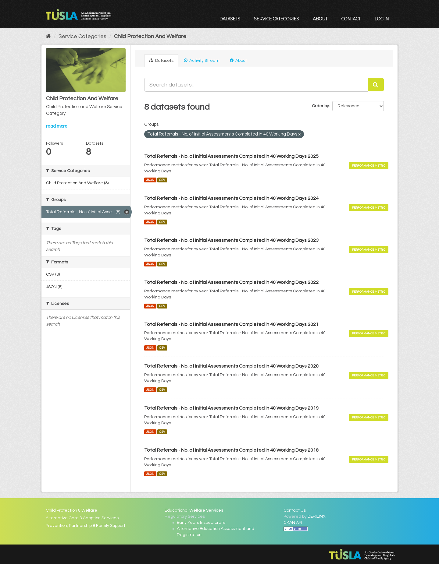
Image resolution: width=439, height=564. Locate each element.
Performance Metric (368, 165)
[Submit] (376, 84)
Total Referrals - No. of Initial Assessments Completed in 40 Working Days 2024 (231, 198)
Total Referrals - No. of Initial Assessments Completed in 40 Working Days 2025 (231, 156)
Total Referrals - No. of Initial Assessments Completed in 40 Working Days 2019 (231, 408)
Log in (381, 19)
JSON (150, 180)
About (320, 19)
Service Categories (276, 19)
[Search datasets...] (256, 85)
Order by (320, 106)
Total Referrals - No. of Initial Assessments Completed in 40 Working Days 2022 (231, 282)
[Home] (48, 36)
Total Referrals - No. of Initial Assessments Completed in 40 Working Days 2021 (231, 324)
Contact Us (295, 510)
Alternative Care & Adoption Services (82, 518)
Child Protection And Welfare (150, 36)
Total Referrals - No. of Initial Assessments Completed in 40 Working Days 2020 (231, 366)
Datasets (229, 19)
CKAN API (293, 522)
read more (56, 126)
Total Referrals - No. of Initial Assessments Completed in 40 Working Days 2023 (231, 240)
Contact (350, 19)
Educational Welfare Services (194, 510)
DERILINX (317, 516)
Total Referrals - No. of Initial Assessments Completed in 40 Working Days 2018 (231, 450)
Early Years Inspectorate (201, 522)
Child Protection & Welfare (71, 510)
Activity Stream (202, 60)
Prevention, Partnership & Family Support (85, 525)
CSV (162, 180)
